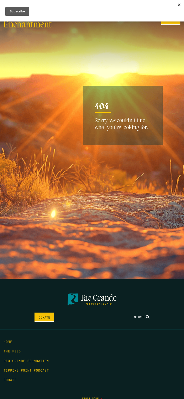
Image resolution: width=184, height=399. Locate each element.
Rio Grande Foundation (26, 360)
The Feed (12, 351)
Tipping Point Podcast (26, 370)
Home (8, 341)
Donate (44, 317)
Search (142, 317)
